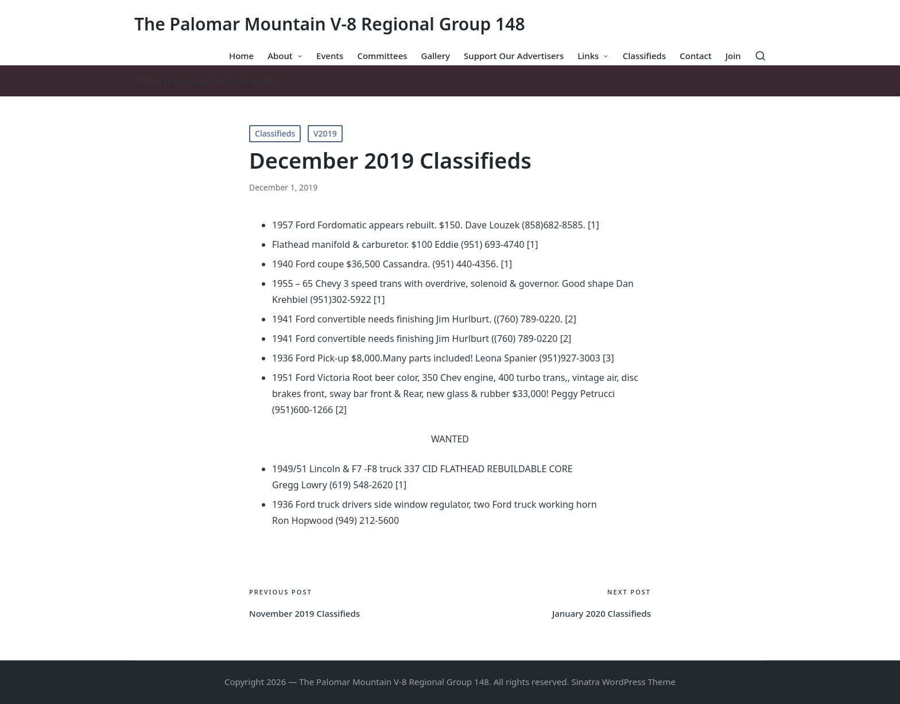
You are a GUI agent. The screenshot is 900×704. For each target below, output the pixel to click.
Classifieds (275, 133)
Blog (172, 80)
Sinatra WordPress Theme (624, 681)
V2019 (325, 133)
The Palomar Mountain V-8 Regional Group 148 (329, 23)
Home (145, 80)
